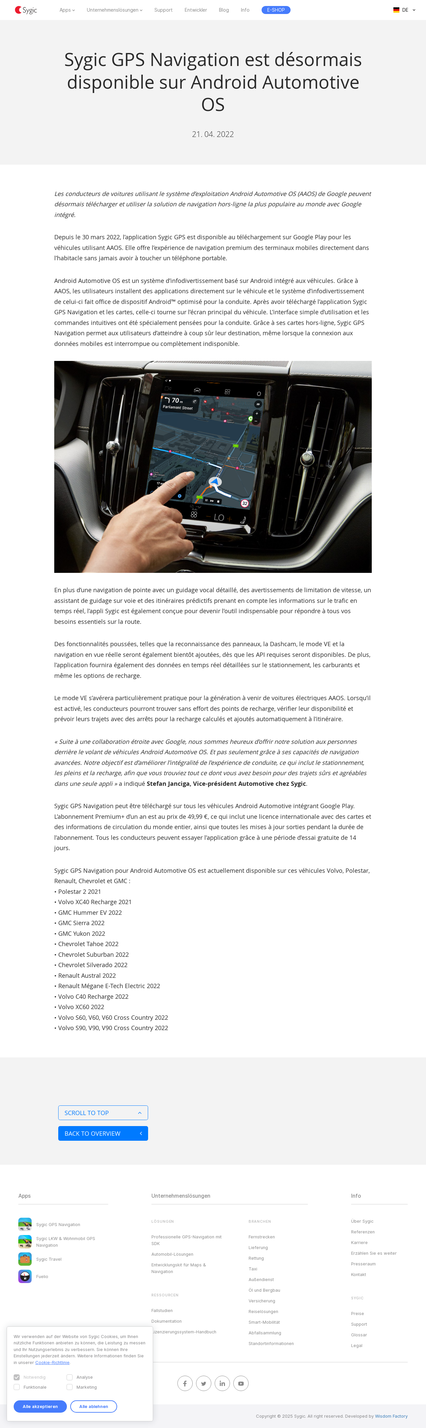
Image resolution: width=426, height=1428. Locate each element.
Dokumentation (166, 1321)
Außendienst (261, 1279)
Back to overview (103, 1133)
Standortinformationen (271, 1343)
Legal (356, 1345)
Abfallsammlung (265, 1332)
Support (163, 10)
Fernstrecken (262, 1236)
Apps (65, 10)
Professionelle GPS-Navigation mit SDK (186, 1240)
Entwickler (196, 10)
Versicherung (262, 1300)
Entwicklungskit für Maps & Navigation (178, 1268)
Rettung (256, 1258)
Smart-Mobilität (264, 1322)
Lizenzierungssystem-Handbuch (183, 1331)
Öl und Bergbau (264, 1290)
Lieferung (258, 1247)
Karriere (359, 1242)
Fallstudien (162, 1310)
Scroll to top (103, 1113)
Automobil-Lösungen (172, 1254)
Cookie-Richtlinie (52, 1362)
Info (245, 10)
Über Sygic (362, 1221)
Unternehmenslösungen (112, 10)
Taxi (253, 1268)
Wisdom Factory (391, 1416)
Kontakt (358, 1274)
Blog (224, 10)
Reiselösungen (263, 1311)
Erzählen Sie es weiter (374, 1253)
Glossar (359, 1334)
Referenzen (363, 1231)
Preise (357, 1313)
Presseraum (363, 1263)
